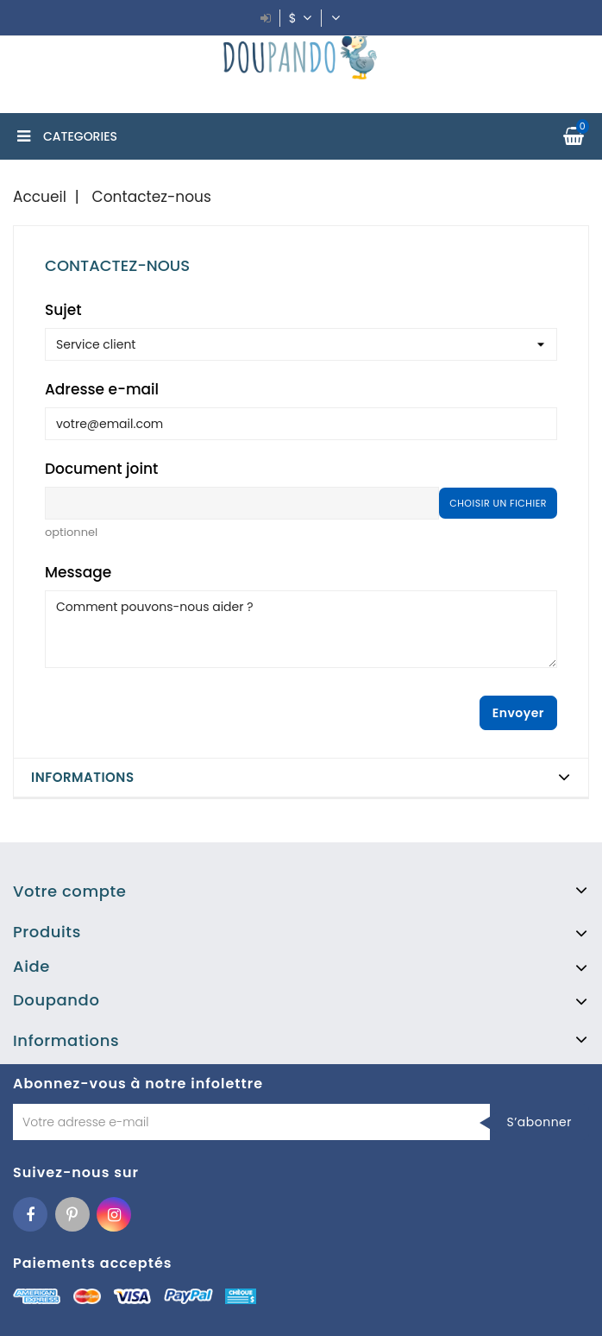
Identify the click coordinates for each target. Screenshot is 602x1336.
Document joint (101, 468)
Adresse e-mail (102, 389)
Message (78, 572)
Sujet (63, 309)
